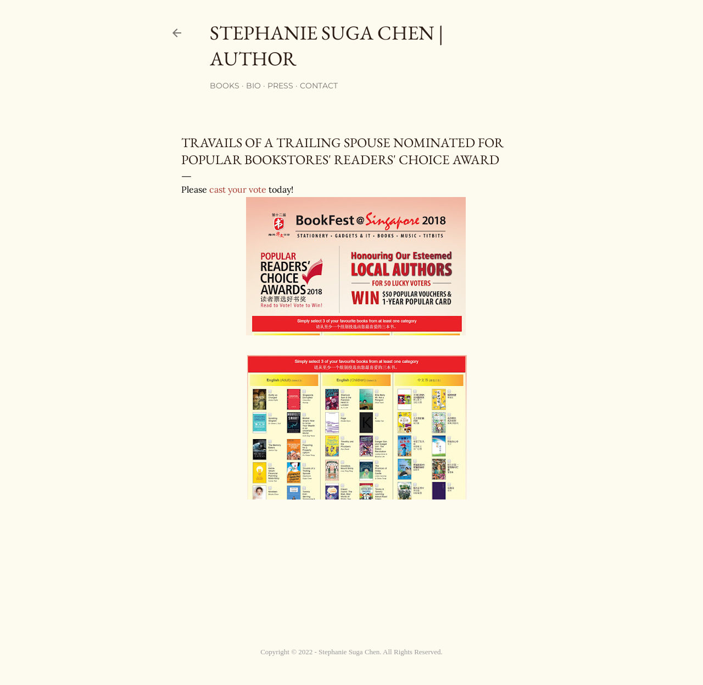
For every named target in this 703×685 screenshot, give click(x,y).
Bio (253, 86)
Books (224, 86)
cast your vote (237, 189)
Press (280, 86)
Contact (319, 86)
